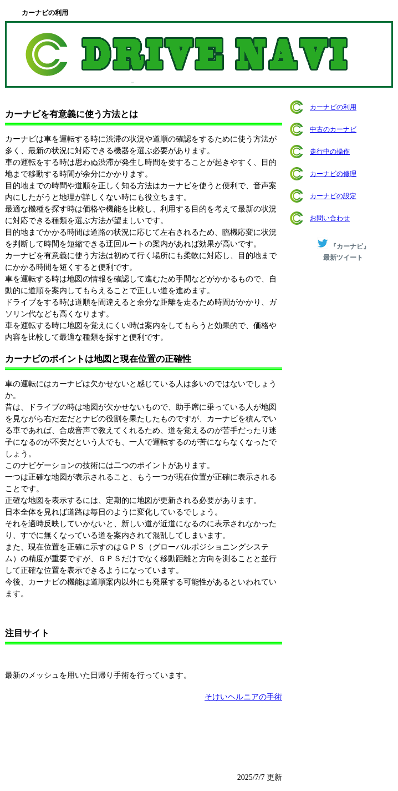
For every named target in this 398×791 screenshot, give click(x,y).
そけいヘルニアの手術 (243, 697)
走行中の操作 (330, 151)
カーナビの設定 (333, 196)
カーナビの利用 (333, 107)
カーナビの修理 (333, 174)
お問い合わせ (330, 218)
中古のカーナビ (333, 129)
